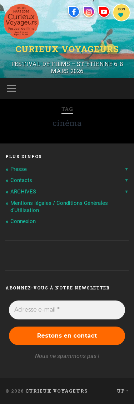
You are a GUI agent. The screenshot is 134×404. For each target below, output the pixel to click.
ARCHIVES (23, 191)
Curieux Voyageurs (67, 49)
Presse (18, 169)
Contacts (21, 180)
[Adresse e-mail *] (67, 310)
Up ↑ (123, 391)
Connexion (23, 221)
